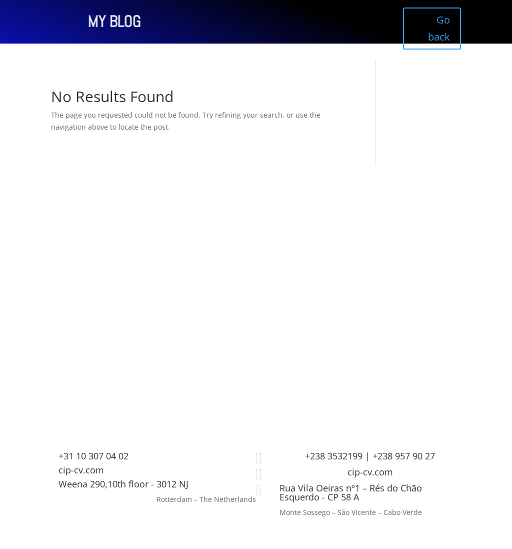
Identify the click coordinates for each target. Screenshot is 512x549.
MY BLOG (77, 22)
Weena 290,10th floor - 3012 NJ (123, 484)
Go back (439, 28)
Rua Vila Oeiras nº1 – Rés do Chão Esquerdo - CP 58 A (351, 492)
